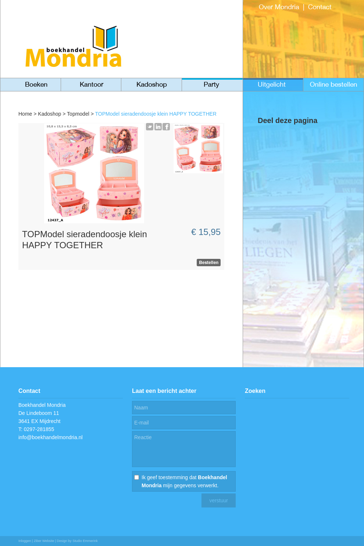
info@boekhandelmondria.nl (50, 437)
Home (25, 114)
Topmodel (78, 114)
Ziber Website (44, 541)
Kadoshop (49, 114)
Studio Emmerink (85, 541)
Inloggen (24, 541)
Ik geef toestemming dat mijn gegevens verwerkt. (184, 481)
